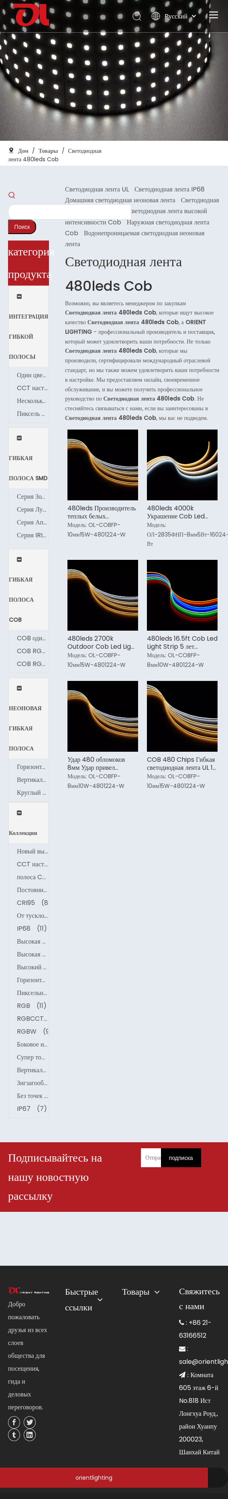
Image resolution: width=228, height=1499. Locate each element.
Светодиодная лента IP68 (169, 189)
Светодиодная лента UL (97, 189)
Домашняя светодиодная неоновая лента (120, 200)
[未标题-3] (28, 1291)
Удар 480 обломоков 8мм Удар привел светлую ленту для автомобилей (96, 764)
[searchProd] (69, 212)
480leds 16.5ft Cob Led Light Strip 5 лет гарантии (182, 643)
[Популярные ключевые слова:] (22, 227)
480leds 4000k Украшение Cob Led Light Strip (176, 512)
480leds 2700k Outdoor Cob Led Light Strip (102, 643)
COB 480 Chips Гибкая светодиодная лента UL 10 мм (182, 764)
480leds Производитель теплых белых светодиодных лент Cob (101, 512)
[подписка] (181, 1157)
